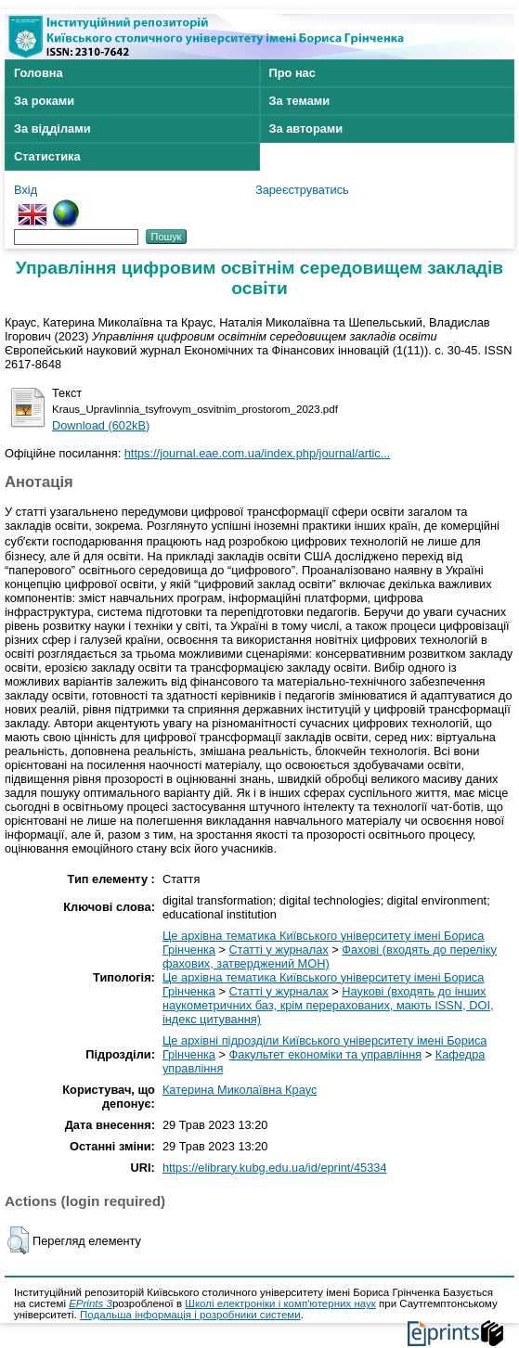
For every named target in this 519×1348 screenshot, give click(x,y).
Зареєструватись (302, 190)
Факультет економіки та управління (325, 1054)
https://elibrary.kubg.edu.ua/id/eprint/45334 (274, 1168)
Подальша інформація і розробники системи (190, 1314)
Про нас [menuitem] (292, 73)
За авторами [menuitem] (306, 128)
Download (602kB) (100, 425)
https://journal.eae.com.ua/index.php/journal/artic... (257, 453)
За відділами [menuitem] (52, 128)
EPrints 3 (90, 1303)
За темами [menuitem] (300, 101)
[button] (18, 1240)
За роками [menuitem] (44, 101)
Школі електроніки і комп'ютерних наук (280, 1303)
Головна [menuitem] (38, 73)
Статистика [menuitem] (47, 156)
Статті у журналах (279, 949)
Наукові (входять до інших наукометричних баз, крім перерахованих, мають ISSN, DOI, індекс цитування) (328, 1005)
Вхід (25, 190)
